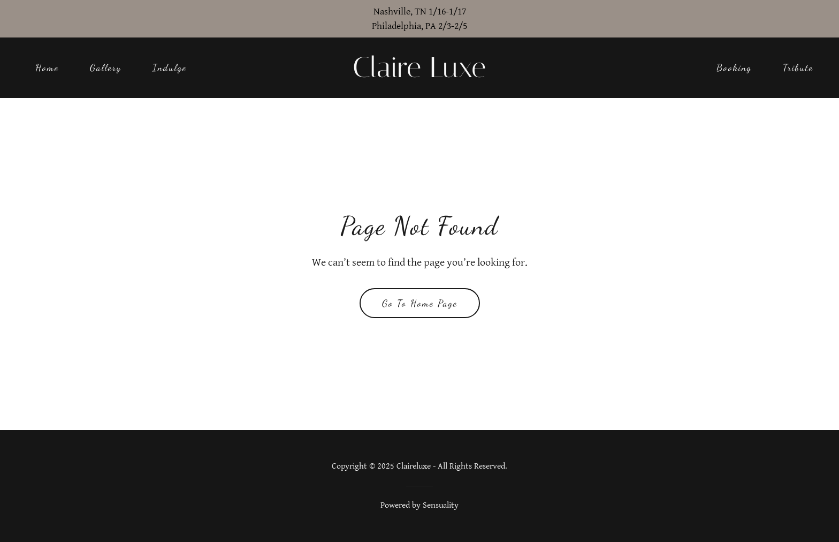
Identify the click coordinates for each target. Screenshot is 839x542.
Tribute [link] (798, 67)
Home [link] (47, 67)
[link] (419, 74)
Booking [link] (734, 67)
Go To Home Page (419, 303)
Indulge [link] (169, 67)
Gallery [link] (105, 67)
